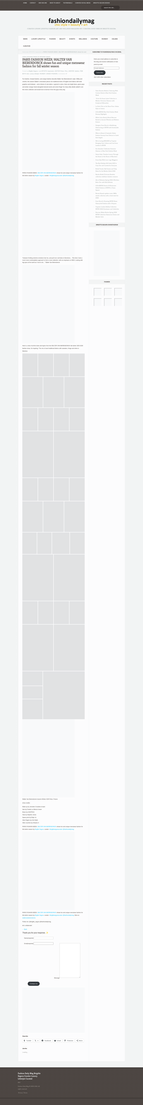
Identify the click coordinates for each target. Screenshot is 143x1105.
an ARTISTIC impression (34, 52)
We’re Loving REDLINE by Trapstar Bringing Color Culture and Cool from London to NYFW (107, 143)
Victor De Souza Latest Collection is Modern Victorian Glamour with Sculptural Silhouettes (106, 101)
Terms (25, 1099)
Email (28, 943)
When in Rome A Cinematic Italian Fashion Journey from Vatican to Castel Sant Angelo (107, 135)
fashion (52, 39)
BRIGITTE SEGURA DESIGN (101, 3)
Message (57, 985)
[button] (30, 365)
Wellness (83, 39)
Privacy (20, 1099)
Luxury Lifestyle (38, 39)
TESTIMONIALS (67, 3)
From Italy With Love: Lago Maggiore (107, 160)
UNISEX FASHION (51, 74)
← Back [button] (24, 929)
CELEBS (115, 39)
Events (72, 39)
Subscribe (99, 72)
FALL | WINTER (69, 71)
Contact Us (33, 990)
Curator (26, 46)
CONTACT (33, 3)
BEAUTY (62, 39)
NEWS (25, 39)
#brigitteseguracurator (55, 175)
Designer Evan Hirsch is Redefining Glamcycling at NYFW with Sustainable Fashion (107, 127)
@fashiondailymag (68, 175)
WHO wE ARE (43, 3)
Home (24, 52)
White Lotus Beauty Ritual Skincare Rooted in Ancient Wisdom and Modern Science (107, 120)
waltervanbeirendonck (28, 918)
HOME (25, 3)
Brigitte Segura (33, 71)
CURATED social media (82, 3)
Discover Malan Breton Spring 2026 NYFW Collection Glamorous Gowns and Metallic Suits (107, 214)
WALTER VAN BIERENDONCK (47, 173)
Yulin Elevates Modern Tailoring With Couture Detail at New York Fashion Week (107, 93)
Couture (94, 39)
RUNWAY (105, 39)
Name (29, 938)
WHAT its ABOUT (55, 3)
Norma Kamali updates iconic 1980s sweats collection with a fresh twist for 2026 (107, 195)
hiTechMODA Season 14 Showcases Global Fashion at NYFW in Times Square (106, 188)
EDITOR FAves (59, 71)
